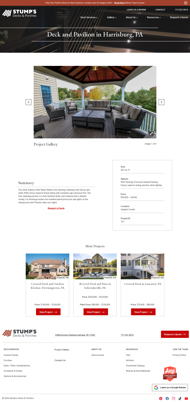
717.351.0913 (181, 10)
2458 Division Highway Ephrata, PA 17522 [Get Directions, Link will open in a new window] (75, 335)
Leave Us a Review (136, 10)
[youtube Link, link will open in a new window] (186, 398)
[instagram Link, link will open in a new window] (173, 398)
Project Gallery (61, 349)
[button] (28, 102)
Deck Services (88, 17)
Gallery (110, 17)
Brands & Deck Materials (138, 371)
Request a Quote (179, 17)
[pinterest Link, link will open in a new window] (160, 398)
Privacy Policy (179, 355)
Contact (160, 10)
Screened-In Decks (13, 371)
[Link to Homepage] (19, 14)
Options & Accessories (15, 376)
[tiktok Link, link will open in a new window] (180, 398)
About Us (131, 17)
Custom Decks (11, 355)
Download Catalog (135, 365)
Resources (153, 17)
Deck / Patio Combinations (17, 365)
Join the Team (180, 349)
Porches (8, 360)
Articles (130, 360)
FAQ (128, 355)
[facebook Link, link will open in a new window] (167, 398)
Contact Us (60, 360)
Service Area (97, 355)
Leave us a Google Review (170, 387)
